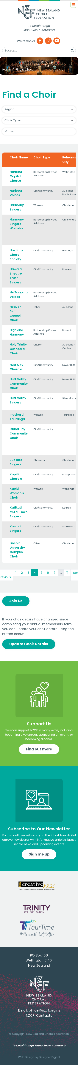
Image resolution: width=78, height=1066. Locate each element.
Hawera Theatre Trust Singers (16, 276)
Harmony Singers (17, 207)
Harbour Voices (16, 193)
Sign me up (39, 854)
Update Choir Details (28, 643)
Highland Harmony (17, 332)
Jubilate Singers (16, 462)
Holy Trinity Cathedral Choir (18, 348)
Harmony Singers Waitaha (17, 223)
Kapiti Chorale (16, 476)
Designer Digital (49, 1057)
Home (6, 69)
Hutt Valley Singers (18, 400)
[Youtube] (56, 41)
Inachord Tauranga (17, 417)
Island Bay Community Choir (19, 433)
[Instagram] (48, 41)
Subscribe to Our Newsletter (39, 829)
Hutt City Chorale (16, 367)
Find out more (39, 749)
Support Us (39, 724)
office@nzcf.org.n (43, 1010)
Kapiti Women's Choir (17, 493)
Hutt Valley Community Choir (19, 383)
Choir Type (41, 157)
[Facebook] (40, 41)
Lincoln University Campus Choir (17, 550)
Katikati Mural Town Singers (18, 512)
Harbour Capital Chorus (16, 176)
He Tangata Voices (19, 294)
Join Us (15, 600)
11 (67, 573)
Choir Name (19, 157)
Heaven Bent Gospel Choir (15, 313)
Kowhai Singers (15, 528)
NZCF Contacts (39, 1015)
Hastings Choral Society (16, 254)
